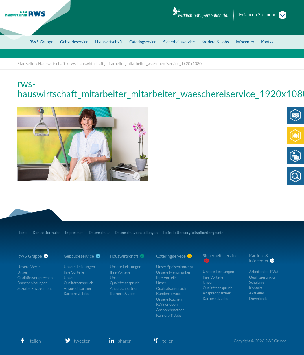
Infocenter (245, 41)
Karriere (215, 41)
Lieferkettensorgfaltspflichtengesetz (193, 232)
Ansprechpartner (77, 288)
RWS (41, 41)
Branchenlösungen (32, 283)
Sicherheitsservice (179, 41)
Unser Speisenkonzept (174, 266)
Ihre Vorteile (74, 272)
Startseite (25, 63)
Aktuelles (257, 293)
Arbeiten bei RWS (263, 271)
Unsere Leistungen (79, 266)
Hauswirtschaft (108, 41)
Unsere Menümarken (173, 272)
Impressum (74, 232)
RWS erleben (167, 304)
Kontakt (268, 41)
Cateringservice (142, 41)
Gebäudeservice (74, 41)
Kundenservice (168, 293)
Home (22, 232)
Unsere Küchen (169, 299)
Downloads (258, 298)
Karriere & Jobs (76, 293)
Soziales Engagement (34, 288)
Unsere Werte (29, 266)
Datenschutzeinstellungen (136, 232)
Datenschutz (99, 232)
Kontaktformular (46, 232)
